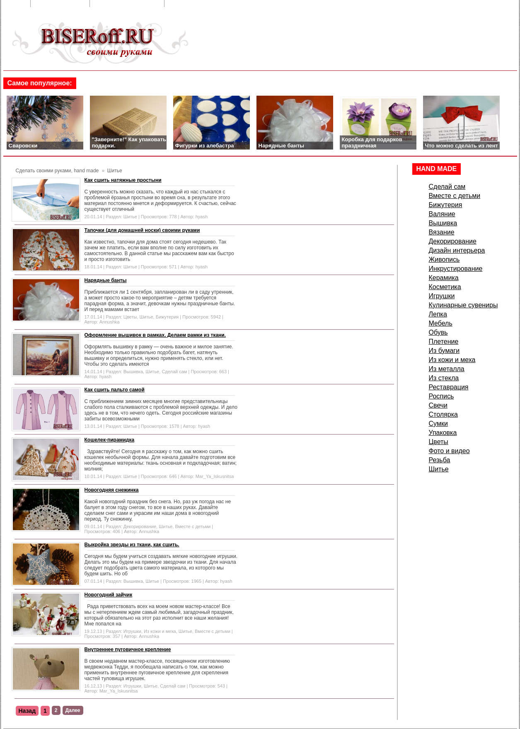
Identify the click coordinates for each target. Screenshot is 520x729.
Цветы (130, 316)
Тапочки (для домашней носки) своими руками (142, 230)
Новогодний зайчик (109, 595)
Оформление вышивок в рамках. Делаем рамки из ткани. (155, 335)
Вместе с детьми (192, 526)
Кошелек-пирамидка (110, 440)
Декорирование (139, 526)
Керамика (444, 277)
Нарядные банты (106, 280)
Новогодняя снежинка (112, 490)
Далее (72, 710)
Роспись (441, 396)
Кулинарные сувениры (463, 305)
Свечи (438, 405)
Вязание (442, 232)
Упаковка (443, 432)
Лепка (438, 314)
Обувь (438, 332)
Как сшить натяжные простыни (123, 180)
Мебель (440, 323)
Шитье (130, 216)
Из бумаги (444, 350)
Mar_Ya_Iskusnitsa (215, 476)
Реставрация (449, 387)
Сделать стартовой (199, 3)
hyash (202, 216)
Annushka (109, 321)
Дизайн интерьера (457, 250)
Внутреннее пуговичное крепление (128, 649)
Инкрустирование (456, 268)
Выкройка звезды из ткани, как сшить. (132, 545)
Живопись (444, 259)
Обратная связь (60, 3)
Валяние (442, 213)
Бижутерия (167, 316)
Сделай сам (174, 371)
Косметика (445, 286)
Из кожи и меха (160, 631)
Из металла (446, 368)
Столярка (443, 414)
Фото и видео (449, 450)
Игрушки (132, 631)
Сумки (438, 423)
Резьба (439, 459)
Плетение (444, 341)
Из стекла (444, 377)
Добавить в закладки (128, 3)
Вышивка (133, 371)
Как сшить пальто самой (115, 390)
